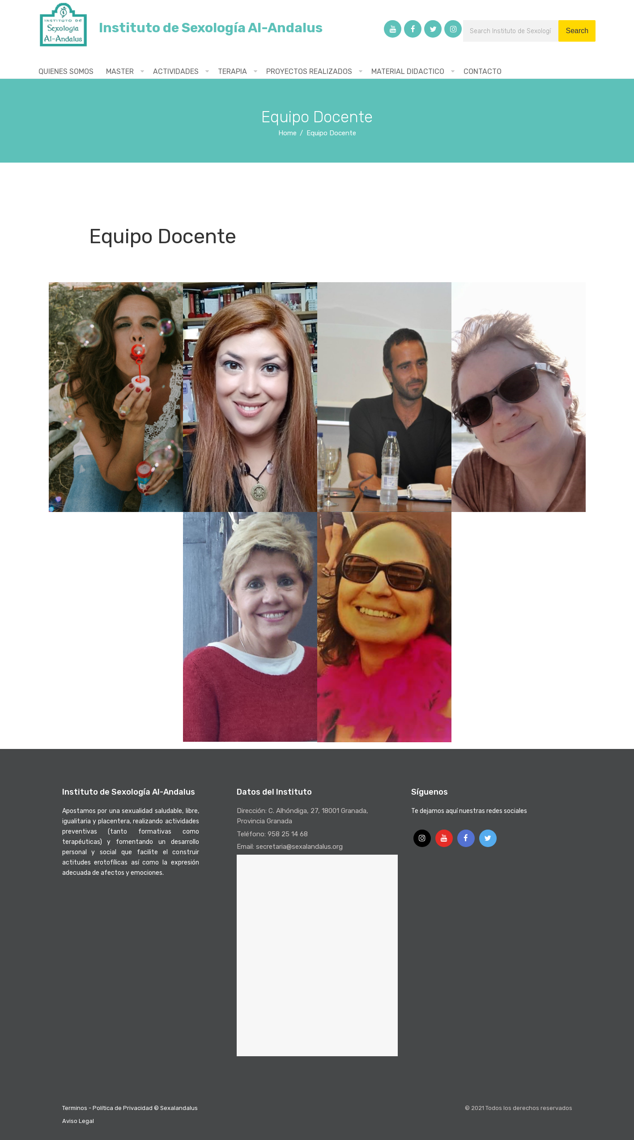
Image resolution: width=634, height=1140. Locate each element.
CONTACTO (483, 71)
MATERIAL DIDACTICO (407, 71)
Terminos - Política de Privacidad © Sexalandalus (130, 1108)
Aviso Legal (78, 1121)
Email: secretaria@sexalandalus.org (290, 847)
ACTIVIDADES (176, 71)
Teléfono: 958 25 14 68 (272, 834)
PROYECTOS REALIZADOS (309, 71)
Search (577, 30)
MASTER (120, 71)
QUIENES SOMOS (66, 71)
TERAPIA (232, 71)
